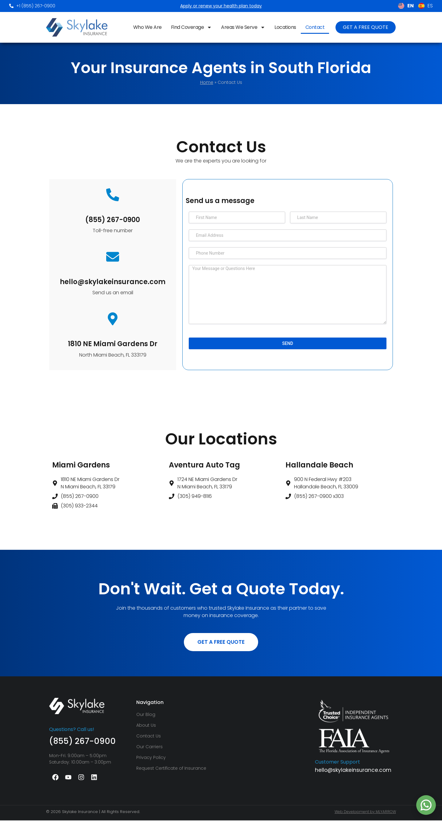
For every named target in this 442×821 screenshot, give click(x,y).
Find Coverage (191, 27)
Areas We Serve (243, 27)
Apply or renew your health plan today (221, 6)
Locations (285, 27)
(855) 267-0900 (112, 220)
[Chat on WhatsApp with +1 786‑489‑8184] (426, 805)
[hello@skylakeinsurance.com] (112, 256)
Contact (315, 27)
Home (206, 82)
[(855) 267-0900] (112, 194)
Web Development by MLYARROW (365, 812)
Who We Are (147, 27)
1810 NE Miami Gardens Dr (112, 344)
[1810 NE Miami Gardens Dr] (112, 318)
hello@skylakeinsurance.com (112, 282)
